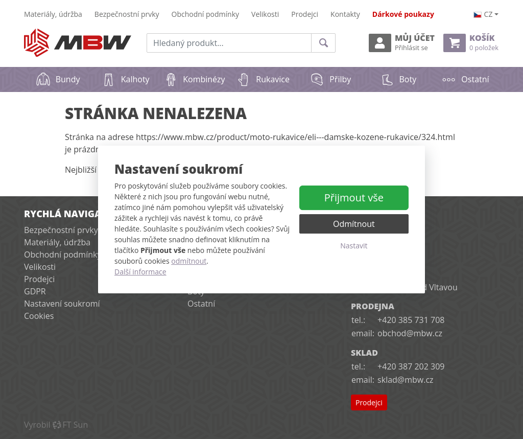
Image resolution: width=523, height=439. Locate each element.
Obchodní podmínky (206, 14)
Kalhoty (125, 79)
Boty (398, 79)
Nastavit (353, 245)
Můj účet (402, 42)
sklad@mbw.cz (405, 379)
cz (483, 14)
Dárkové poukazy (403, 14)
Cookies (39, 315)
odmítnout (188, 261)
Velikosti (265, 14)
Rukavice (263, 79)
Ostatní (465, 79)
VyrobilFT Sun (56, 424)
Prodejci (304, 14)
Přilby (330, 79)
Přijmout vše (354, 197)
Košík (470, 42)
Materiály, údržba (53, 14)
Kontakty (345, 14)
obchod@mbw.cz (409, 333)
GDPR (35, 291)
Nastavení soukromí (62, 303)
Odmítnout (354, 223)
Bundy (58, 79)
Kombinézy (194, 79)
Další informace (140, 271)
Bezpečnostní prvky (126, 14)
